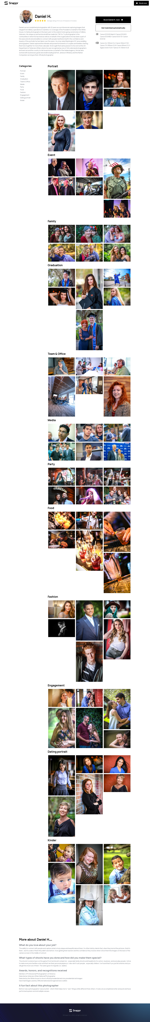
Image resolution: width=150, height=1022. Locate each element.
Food (22, 90)
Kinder (22, 100)
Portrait (23, 71)
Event (22, 74)
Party (22, 87)
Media (22, 84)
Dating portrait (25, 98)
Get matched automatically (113, 28)
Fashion (23, 92)
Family (22, 76)
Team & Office (25, 82)
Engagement (24, 95)
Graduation (24, 79)
